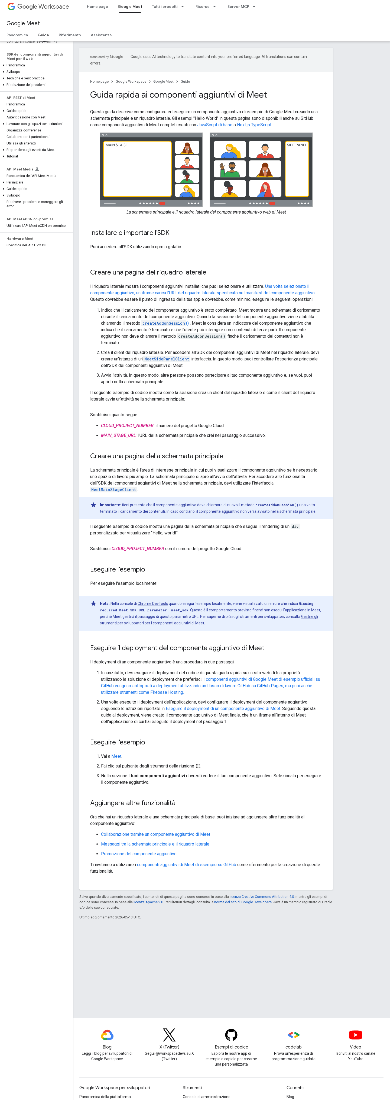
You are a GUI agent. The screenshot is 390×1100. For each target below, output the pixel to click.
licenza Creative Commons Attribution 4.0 (262, 897)
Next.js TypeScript (254, 124)
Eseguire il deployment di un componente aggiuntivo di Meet (223, 708)
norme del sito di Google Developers (243, 902)
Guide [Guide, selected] (43, 35)
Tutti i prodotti (165, 6)
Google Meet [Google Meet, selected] (130, 6)
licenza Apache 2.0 (148, 902)
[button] (35, 65)
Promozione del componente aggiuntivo (139, 853)
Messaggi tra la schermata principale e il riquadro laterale (155, 844)
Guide (185, 81)
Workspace (43, 6)
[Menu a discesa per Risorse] (216, 6)
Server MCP (238, 6)
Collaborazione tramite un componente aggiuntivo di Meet (155, 834)
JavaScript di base (214, 124)
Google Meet (23, 23)
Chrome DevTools (153, 603)
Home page (97, 6)
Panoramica (17, 35)
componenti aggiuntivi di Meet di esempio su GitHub (186, 864)
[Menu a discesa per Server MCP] (255, 6)
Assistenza (101, 35)
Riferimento (70, 35)
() (165, 323)
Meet (116, 756)
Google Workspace (131, 81)
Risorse (203, 6)
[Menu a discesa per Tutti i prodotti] (184, 6)
